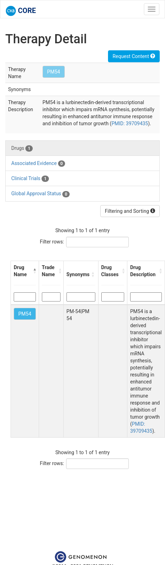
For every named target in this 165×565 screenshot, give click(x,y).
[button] (34, 270)
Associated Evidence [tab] (38, 163)
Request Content (134, 56)
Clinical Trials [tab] (30, 179)
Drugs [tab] (22, 148)
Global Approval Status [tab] (40, 194)
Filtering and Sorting (130, 211)
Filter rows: (52, 242)
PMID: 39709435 (130, 123)
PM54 (53, 72)
